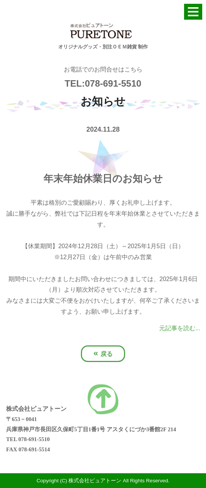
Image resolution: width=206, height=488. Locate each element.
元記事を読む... (179, 328)
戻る (103, 353)
